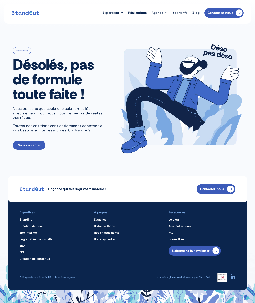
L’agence (100, 219)
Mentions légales (65, 277)
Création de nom (31, 226)
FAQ (171, 232)
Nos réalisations (180, 226)
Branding (26, 219)
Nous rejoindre (104, 239)
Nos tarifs (179, 13)
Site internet (28, 232)
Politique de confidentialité (35, 277)
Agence (159, 13)
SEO (22, 245)
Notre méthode (104, 226)
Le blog (174, 219)
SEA (22, 252)
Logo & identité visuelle (36, 239)
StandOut (204, 277)
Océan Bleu (176, 239)
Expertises (113, 13)
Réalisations (137, 13)
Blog (196, 13)
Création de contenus (35, 259)
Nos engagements (106, 232)
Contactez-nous (220, 13)
